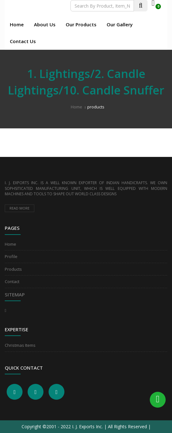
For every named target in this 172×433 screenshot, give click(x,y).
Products (13, 269)
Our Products (81, 24)
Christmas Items (20, 345)
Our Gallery (120, 24)
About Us (45, 24)
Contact (12, 281)
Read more (20, 208)
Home (17, 24)
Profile (11, 256)
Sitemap (15, 294)
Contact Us (23, 41)
